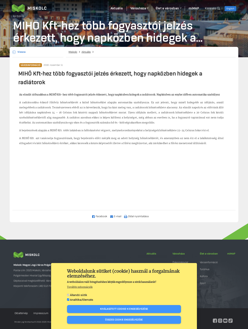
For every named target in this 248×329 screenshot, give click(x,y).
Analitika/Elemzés (81, 299)
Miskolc (73, 52)
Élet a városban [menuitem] (167, 8)
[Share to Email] (117, 216)
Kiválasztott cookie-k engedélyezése (124, 309)
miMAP (231, 253)
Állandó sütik (78, 295)
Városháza (178, 253)
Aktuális (86, 52)
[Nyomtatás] (138, 216)
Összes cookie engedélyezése (124, 319)
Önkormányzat (180, 262)
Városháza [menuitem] (138, 8)
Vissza (21, 52)
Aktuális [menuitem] (116, 8)
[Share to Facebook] (101, 216)
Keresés (210, 8)
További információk (79, 287)
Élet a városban (209, 253)
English (230, 8)
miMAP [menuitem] (194, 8)
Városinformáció (31, 65)
